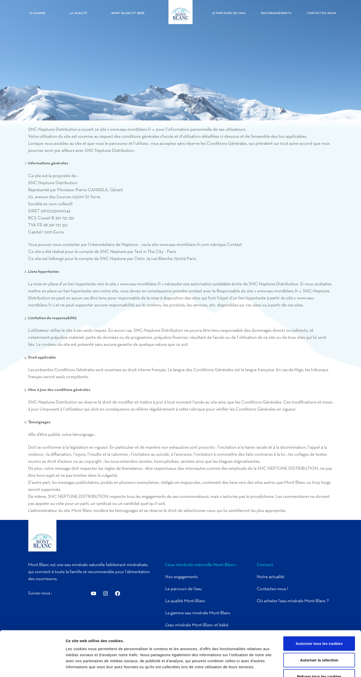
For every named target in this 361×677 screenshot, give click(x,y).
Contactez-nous (321, 13)
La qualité (78, 13)
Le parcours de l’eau (229, 13)
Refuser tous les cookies (319, 644)
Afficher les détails (276, 667)
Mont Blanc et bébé (128, 13)
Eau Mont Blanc (180, 12)
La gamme (37, 13)
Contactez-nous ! (272, 589)
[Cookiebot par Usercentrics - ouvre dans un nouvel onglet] (32, 667)
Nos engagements (276, 13)
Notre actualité (270, 577)
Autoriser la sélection (319, 628)
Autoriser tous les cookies (319, 611)
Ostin (139, 259)
